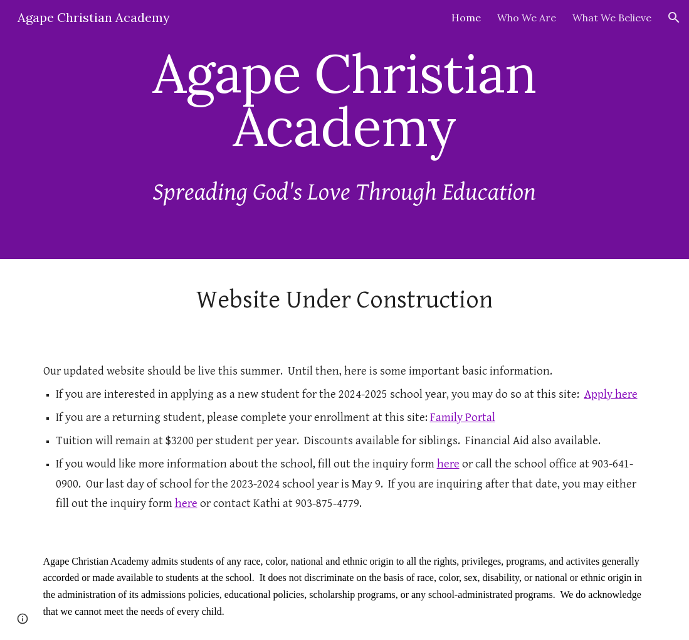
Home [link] (466, 17)
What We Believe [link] (611, 17)
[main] (345, 100)
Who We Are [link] (526, 17)
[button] (674, 18)
